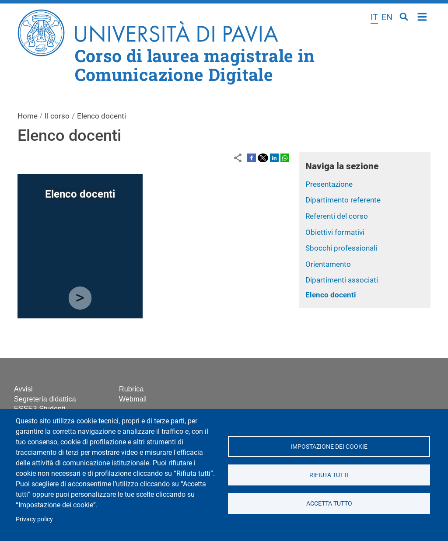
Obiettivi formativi (334, 232)
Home (422, 15)
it (374, 17)
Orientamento (328, 264)
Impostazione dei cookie (329, 446)
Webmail (133, 399)
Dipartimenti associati (341, 280)
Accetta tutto (329, 503)
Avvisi (23, 389)
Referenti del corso (336, 216)
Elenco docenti (330, 294)
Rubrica (131, 389)
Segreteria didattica (45, 399)
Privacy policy (34, 519)
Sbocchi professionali (341, 248)
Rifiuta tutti (329, 474)
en (387, 17)
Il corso (57, 116)
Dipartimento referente (343, 199)
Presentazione (329, 184)
